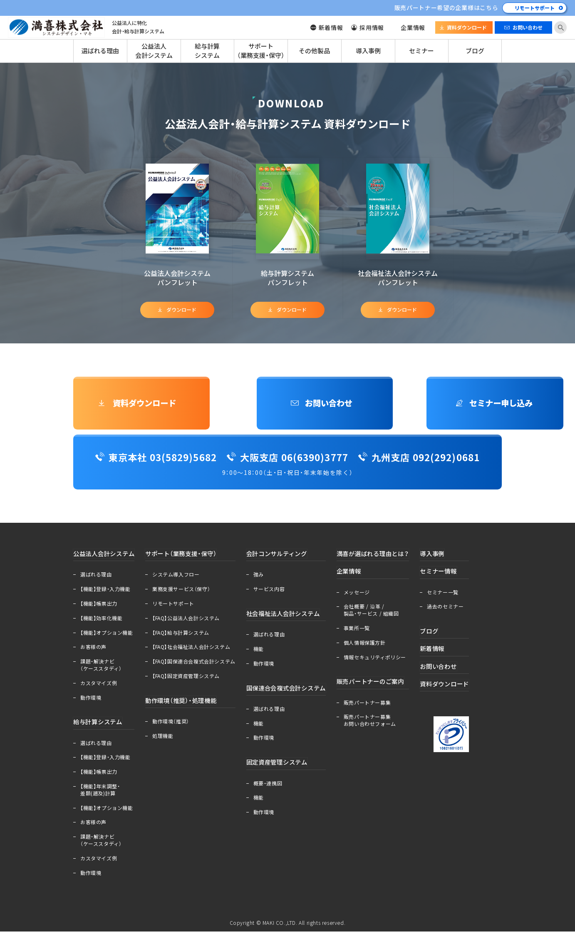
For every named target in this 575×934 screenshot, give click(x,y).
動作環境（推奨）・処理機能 (187, 702)
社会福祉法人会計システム (289, 615)
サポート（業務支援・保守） (261, 51)
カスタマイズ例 (98, 685)
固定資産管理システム (283, 765)
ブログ (475, 50)
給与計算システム (207, 51)
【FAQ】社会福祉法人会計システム (195, 649)
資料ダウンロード (467, 27)
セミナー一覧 (457, 595)
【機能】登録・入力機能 (105, 591)
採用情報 (371, 27)
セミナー (421, 50)
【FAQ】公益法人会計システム (190, 620)
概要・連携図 (272, 786)
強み (263, 577)
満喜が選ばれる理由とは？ (385, 555)
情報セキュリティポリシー (384, 659)
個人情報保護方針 (374, 645)
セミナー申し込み (438, 404)
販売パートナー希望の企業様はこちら (446, 7)
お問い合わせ (528, 27)
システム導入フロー (179, 577)
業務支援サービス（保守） (185, 591)
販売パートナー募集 (376, 705)
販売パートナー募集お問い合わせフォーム (379, 723)
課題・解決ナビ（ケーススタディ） (100, 667)
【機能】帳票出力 (98, 605)
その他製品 (314, 50)
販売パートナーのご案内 (382, 683)
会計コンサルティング (283, 555)
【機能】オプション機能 (106, 634)
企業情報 (413, 27)
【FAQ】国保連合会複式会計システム (198, 663)
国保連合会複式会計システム (293, 690)
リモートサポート (535, 8)
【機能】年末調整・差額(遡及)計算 (100, 792)
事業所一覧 (366, 630)
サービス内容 (273, 591)
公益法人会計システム (154, 51)
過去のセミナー (459, 609)
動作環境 (90, 699)
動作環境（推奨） (174, 724)
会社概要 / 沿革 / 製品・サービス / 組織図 (381, 612)
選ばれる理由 (100, 50)
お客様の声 (93, 649)
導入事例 (368, 50)
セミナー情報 (454, 573)
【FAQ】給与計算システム (184, 634)
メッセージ (366, 595)
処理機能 (166, 738)
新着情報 (331, 27)
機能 (263, 651)
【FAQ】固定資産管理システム (190, 678)
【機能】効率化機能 (101, 620)
